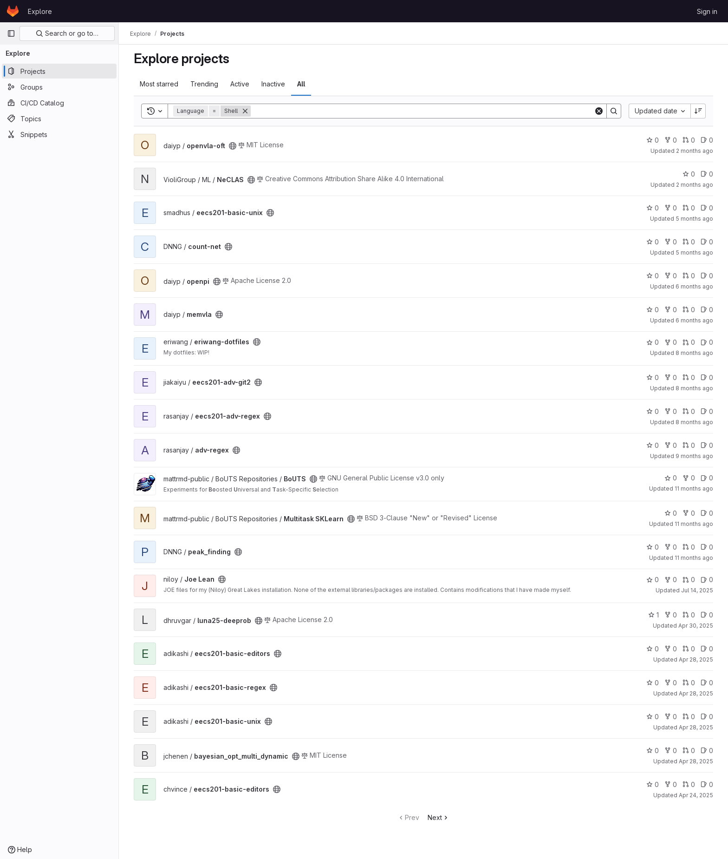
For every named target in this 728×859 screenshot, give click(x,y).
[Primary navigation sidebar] (11, 33)
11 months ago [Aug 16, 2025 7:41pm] (694, 523)
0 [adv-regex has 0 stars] (652, 445)
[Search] (422, 111)
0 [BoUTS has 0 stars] (670, 478)
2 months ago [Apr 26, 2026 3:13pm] (694, 184)
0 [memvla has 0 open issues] (707, 310)
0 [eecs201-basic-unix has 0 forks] (670, 208)
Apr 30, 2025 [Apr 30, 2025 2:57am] (695, 625)
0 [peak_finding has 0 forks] (670, 547)
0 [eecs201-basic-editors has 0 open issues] (707, 649)
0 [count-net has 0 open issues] (707, 242)
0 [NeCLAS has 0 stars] (688, 174)
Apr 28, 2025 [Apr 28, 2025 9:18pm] (696, 727)
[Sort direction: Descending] (698, 111)
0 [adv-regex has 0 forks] (670, 445)
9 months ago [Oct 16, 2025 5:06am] (694, 455)
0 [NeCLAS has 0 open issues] (707, 174)
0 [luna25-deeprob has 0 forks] (670, 615)
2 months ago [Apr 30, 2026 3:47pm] (694, 150)
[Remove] (245, 111)
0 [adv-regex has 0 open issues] (707, 445)
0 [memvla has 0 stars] (652, 310)
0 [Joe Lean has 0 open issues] (707, 580)
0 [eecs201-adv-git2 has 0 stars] (652, 377)
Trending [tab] (204, 84)
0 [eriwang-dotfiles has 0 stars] (652, 342)
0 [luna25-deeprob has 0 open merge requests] (688, 615)
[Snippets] (59, 134)
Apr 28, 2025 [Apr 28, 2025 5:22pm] (696, 761)
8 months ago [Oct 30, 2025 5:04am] (694, 388)
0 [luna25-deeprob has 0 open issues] (707, 615)
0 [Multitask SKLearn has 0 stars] (670, 513)
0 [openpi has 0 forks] (670, 276)
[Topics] (59, 118)
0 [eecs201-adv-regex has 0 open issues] (707, 411)
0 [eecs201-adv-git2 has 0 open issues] (707, 377)
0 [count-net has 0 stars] (652, 242)
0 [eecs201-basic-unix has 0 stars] (652, 208)
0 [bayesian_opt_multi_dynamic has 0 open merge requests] (688, 750)
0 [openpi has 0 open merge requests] (688, 276)
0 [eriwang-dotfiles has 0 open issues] (707, 342)
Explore (40, 11)
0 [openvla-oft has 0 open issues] (707, 140)
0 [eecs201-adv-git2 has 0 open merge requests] (688, 377)
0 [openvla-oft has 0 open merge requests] (688, 140)
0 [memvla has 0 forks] (670, 310)
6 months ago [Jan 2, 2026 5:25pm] (694, 320)
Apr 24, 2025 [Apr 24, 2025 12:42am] (696, 795)
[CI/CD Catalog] (59, 102)
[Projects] (59, 71)
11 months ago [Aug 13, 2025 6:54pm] (694, 557)
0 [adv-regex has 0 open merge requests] (688, 445)
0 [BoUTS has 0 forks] (688, 478)
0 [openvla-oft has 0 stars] (652, 140)
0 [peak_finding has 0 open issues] (707, 547)
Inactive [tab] (273, 84)
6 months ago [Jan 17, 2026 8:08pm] (694, 286)
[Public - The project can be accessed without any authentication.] (232, 146)
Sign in (707, 11)
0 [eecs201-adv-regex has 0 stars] (652, 411)
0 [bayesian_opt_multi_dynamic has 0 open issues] (707, 750)
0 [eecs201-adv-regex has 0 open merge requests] (688, 411)
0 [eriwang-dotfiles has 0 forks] (670, 342)
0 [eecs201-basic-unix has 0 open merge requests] (688, 208)
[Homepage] (12, 11)
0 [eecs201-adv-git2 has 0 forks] (670, 377)
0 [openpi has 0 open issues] (707, 276)
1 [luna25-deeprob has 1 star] (653, 615)
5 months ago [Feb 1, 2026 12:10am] (694, 252)
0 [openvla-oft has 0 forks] (670, 140)
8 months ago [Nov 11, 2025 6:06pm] (694, 352)
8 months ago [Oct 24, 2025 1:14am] (694, 422)
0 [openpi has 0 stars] (652, 276)
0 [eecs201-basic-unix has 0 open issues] (707, 208)
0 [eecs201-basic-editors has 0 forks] (670, 649)
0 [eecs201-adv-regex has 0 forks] (670, 411)
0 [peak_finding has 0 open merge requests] (688, 547)
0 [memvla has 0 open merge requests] (688, 310)
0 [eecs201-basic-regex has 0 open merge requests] (688, 683)
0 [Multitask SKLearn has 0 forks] (688, 513)
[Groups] (59, 86)
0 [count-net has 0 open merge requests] (688, 242)
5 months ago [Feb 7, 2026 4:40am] (694, 218)
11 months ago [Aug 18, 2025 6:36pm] (694, 488)
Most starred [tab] (159, 84)
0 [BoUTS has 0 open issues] (707, 478)
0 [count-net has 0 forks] (670, 242)
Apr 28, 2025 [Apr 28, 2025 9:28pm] (696, 693)
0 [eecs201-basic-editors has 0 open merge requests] (688, 649)
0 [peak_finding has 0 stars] (652, 547)
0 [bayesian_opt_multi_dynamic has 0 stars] (652, 750)
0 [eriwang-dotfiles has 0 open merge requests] (688, 342)
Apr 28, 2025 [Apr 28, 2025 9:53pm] (696, 659)
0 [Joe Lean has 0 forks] (670, 580)
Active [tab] (239, 84)
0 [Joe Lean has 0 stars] (652, 580)
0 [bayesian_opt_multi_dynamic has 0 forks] (670, 750)
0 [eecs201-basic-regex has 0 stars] (652, 683)
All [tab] (301, 84)
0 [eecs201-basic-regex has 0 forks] (670, 683)
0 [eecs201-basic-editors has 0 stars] (652, 649)
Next (438, 817)
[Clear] (598, 111)
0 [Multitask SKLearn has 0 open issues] (707, 513)
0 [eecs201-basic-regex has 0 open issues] (707, 683)
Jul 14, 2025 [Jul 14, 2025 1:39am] (697, 590)
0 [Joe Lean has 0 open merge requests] (688, 580)
